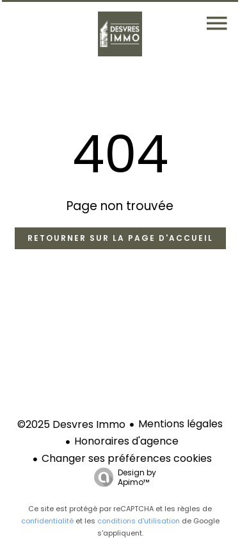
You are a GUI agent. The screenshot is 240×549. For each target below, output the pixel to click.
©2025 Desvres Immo (71, 424)
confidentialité (47, 521)
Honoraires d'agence (126, 441)
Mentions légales (180, 423)
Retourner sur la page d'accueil (120, 238)
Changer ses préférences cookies (127, 458)
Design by (122, 477)
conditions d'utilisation (138, 521)
